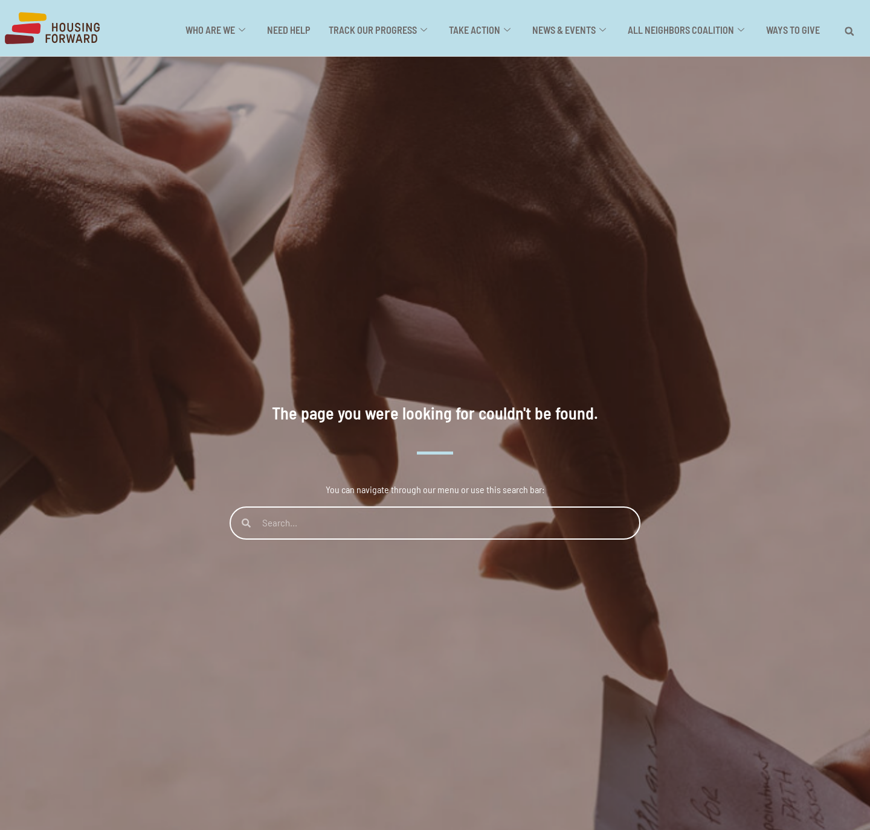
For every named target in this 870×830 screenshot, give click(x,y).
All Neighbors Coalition (687, 30)
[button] (849, 31)
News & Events (571, 30)
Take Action (483, 30)
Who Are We (221, 30)
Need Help (293, 30)
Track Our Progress (382, 30)
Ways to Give (793, 30)
